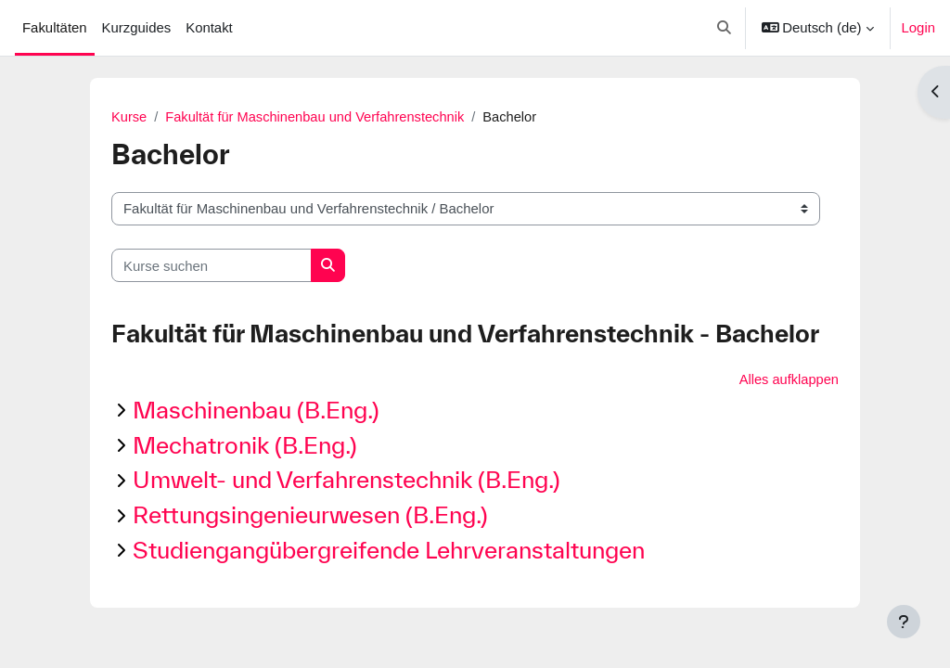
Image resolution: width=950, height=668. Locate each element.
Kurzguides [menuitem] (137, 27)
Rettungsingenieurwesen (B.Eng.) (310, 515)
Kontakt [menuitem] (209, 27)
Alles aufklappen (788, 380)
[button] (724, 28)
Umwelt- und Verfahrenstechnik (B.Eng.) (346, 480)
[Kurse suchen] (211, 265)
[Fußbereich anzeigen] (903, 621)
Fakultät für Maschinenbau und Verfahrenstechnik (318, 117)
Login (918, 27)
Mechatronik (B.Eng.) (245, 444)
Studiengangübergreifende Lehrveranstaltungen (389, 550)
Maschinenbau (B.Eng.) (256, 410)
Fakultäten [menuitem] (54, 27)
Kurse (129, 117)
